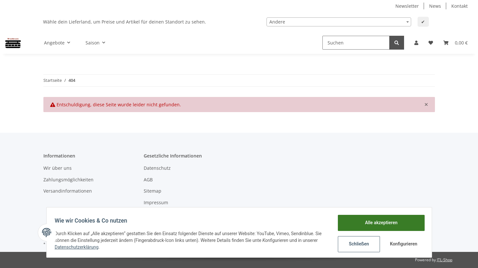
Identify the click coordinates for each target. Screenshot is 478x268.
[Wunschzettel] (430, 43)
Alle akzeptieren (379, 222)
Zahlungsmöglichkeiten (68, 180)
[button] (416, 43)
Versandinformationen (67, 191)
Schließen (357, 243)
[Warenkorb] (455, 43)
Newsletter (407, 6)
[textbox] (339, 22)
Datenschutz (157, 168)
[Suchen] (356, 43)
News (435, 6)
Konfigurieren (402, 243)
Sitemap (152, 191)
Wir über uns (57, 168)
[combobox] (338, 21)
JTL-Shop (444, 260)
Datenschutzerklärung (79, 247)
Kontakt (459, 6)
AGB (148, 180)
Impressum (156, 202)
